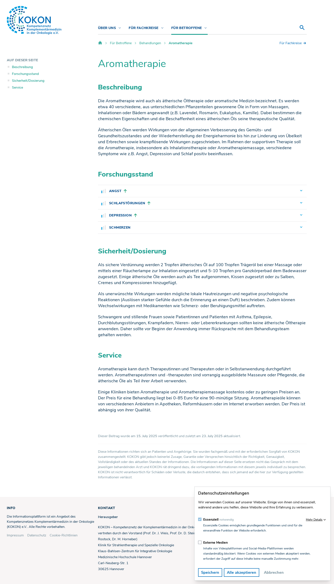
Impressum (15, 535)
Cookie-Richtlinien (64, 535)
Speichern (210, 572)
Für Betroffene (121, 43)
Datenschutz (36, 535)
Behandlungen (150, 43)
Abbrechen (274, 572)
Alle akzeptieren (241, 572)
